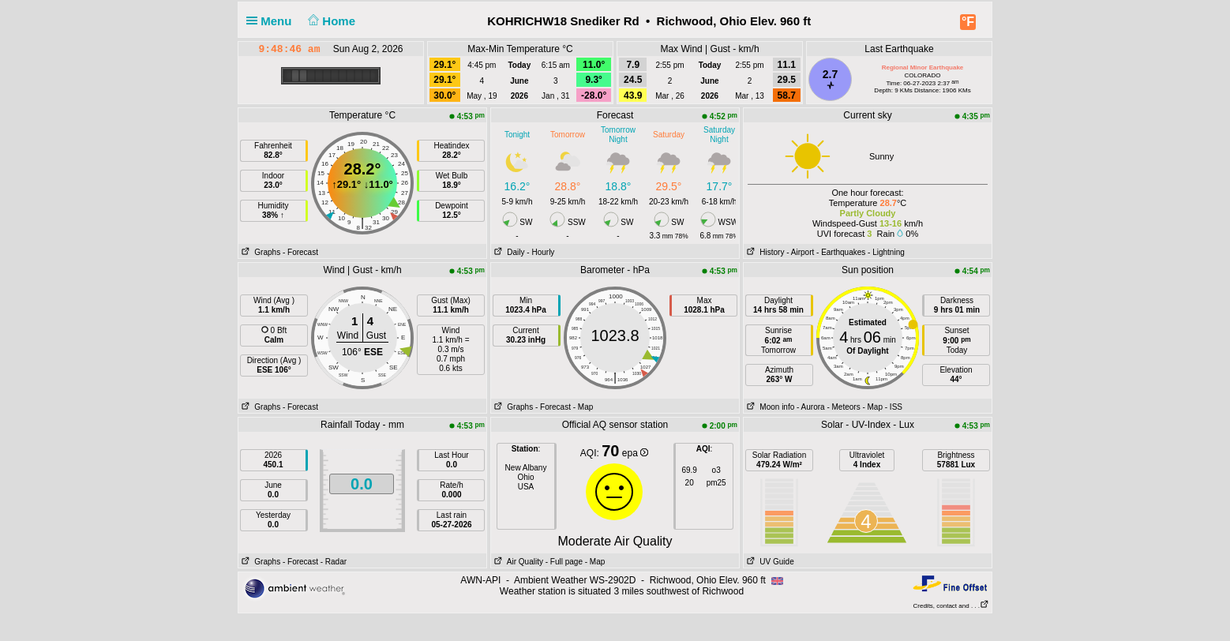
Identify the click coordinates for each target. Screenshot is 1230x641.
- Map (583, 407)
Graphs (259, 252)
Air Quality (517, 561)
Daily (508, 252)
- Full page (564, 561)
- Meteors (843, 407)
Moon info (769, 407)
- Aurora (811, 407)
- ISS (893, 407)
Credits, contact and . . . (951, 605)
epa (635, 453)
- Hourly (540, 252)
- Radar (334, 561)
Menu (272, 21)
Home (330, 21)
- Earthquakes (840, 252)
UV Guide (769, 561)
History (764, 252)
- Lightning (886, 252)
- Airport (800, 252)
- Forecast (300, 252)
